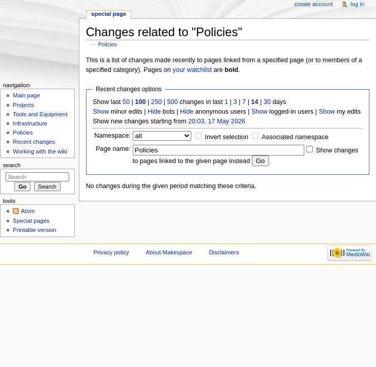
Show (101, 111)
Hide (154, 111)
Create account (314, 4)
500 (172, 102)
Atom (28, 211)
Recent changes (34, 142)
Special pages (31, 221)
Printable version (34, 230)
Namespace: (112, 135)
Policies (107, 44)
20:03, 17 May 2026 (216, 121)
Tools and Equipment (40, 114)
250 (156, 102)
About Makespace (169, 252)
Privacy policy (111, 252)
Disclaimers (224, 252)
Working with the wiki (40, 151)
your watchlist (192, 69)
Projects (23, 105)
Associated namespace (295, 137)
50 (126, 102)
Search (12, 165)
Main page (26, 95)
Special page (108, 14)
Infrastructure (30, 123)
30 (267, 102)
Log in (357, 4)
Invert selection (226, 137)
